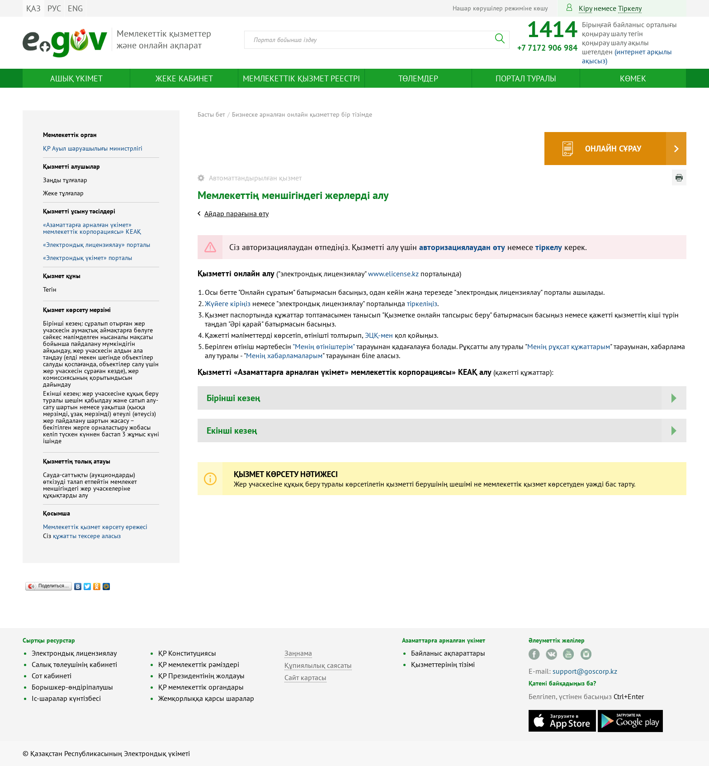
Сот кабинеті (51, 675)
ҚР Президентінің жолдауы (201, 675)
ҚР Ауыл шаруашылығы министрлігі (92, 148)
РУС (54, 8)
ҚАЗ (33, 8)
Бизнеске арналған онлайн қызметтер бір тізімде (302, 114)
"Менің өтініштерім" (323, 346)
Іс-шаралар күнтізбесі (66, 698)
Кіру (585, 8)
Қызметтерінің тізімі (443, 664)
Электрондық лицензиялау (74, 652)
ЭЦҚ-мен (379, 335)
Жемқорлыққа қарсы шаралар (206, 698)
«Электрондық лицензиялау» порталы (96, 245)
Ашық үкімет (76, 78)
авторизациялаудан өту (462, 247)
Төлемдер (418, 78)
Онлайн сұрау (613, 148)
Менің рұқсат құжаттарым (568, 346)
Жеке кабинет (184, 78)
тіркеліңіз (421, 303)
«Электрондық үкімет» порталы (87, 258)
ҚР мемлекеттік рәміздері (198, 664)
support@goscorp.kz (585, 671)
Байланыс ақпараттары (448, 652)
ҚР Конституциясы (187, 652)
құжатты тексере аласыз (87, 536)
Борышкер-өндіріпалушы (72, 686)
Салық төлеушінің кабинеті (74, 664)
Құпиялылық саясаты (318, 665)
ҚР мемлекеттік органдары (201, 686)
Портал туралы (526, 78)
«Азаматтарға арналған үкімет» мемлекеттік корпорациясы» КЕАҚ (92, 228)
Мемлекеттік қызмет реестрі (301, 78)
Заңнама (298, 652)
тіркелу (630, 8)
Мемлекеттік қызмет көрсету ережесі (95, 527)
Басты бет (211, 114)
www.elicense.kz (393, 273)
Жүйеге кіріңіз (228, 303)
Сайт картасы (305, 677)
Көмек (633, 78)
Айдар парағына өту (236, 213)
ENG (75, 8)
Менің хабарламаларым (284, 355)
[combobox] (377, 40)
